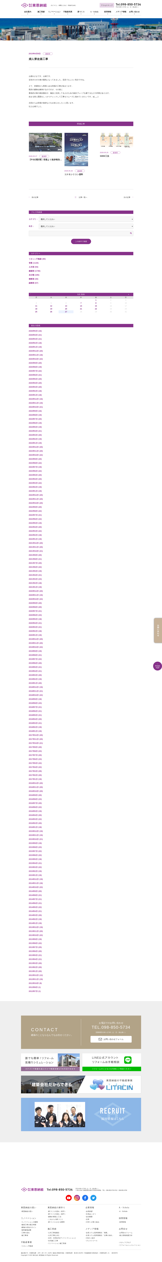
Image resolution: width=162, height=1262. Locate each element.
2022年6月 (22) (35, 519)
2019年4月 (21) (35, 671)
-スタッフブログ (125, 1242)
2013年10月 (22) (36, 935)
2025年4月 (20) (35, 383)
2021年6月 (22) (35, 567)
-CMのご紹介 (90, 1238)
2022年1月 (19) (35, 539)
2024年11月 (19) (36, 403)
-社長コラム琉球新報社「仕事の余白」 (100, 1235)
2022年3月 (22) (35, 531)
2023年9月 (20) (35, 459)
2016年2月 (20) (35, 823)
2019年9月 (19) (35, 651)
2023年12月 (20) (36, 447)
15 (96, 306)
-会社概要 (89, 1217)
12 (51, 306)
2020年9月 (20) (35, 603)
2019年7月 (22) (35, 659)
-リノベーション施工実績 (57, 1243)
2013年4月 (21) (35, 959)
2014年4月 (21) (35, 911)
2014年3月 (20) (35, 915)
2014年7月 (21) (35, 899)
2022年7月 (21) (35, 515)
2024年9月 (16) (35, 411)
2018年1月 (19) (35, 731)
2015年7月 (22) (35, 851)
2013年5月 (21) (35, 955)
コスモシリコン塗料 (73, 174)
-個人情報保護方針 (126, 1235)
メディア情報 (121, 12)
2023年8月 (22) (35, 463)
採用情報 (107, 12)
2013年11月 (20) (36, 931)
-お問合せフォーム (126, 1233)
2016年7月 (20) (35, 803)
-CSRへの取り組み (92, 1222)
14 (81, 306)
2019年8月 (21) (35, 655)
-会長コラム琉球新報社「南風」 (97, 1233)
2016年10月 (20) (36, 791)
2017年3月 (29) (35, 771)
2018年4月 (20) (35, 719)
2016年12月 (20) (36, 783)
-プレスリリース (92, 1241)
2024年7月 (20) (35, 419)
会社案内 (27, 12)
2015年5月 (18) (35, 859)
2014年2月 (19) (35, 919)
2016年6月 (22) (35, 807)
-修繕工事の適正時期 (28, 1225)
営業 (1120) (34, 263)
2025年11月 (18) (36, 355)
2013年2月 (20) (35, 967)
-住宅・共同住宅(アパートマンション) (62, 1238)
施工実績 (41, 12)
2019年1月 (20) (35, 683)
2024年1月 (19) (35, 443)
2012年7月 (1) (35, 991)
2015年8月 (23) (35, 847)
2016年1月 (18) (35, 827)
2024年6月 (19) (35, 423)
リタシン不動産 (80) (37, 259)
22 (96, 309)
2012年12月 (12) (36, 975)
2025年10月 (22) (36, 359)
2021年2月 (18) (35, 583)
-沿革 (87, 1219)
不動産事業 (26, 1242)
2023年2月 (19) (35, 487)
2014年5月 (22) (35, 907)
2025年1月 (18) (35, 395)
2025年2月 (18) (35, 391)
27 (66, 312)
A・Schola (94, 12)
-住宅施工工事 (53, 1241)
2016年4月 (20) (35, 815)
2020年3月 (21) (35, 627)
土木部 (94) (33, 267)
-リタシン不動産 (27, 1246)
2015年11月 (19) (36, 835)
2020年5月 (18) (35, 619)
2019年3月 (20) (35, 675)
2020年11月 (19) (36, 595)
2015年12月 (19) (36, 831)
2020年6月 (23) (35, 615)
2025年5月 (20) (35, 379)
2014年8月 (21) (35, 895)
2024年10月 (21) (36, 407)
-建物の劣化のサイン (28, 1227)
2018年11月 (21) (36, 691)
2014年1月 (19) (35, 923)
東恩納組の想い (28, 1207)
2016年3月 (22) (35, 819)
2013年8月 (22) (35, 943)
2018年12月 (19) (36, 687)
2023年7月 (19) (35, 467)
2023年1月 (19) (35, 491)
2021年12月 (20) (36, 543)
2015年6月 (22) (35, 855)
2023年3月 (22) (35, 483)
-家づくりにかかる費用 (56, 1222)
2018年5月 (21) (35, 715)
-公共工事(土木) (53, 1235)
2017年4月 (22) (35, 767)
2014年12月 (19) (36, 879)
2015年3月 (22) (35, 867)
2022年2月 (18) (35, 535)
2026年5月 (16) (35, 331)
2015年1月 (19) (35, 875)
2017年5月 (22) (35, 763)
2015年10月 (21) (36, 839)
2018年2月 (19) (35, 727)
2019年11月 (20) (36, 643)
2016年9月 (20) (35, 795)
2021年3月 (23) (35, 579)
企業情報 (90, 1207)
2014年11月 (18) (36, 883)
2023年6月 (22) (35, 471)
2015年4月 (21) (35, 863)
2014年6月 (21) (35, 903)
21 (81, 309)
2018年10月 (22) (36, 695)
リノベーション (54, 12)
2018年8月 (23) (35, 703)
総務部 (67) (33, 283)
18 (36, 309)
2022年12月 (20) (36, 495)
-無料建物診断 (26, 1230)
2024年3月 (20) (35, 435)
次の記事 (127, 197)
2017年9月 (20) (35, 747)
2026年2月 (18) (35, 343)
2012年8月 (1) (35, 987)
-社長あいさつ (91, 1214)
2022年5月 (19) (35, 523)
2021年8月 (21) (35, 559)
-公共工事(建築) (53, 1233)
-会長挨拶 (89, 1211)
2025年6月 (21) (35, 375)
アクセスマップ (107, 5)
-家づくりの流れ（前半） (57, 1211)
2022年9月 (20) (35, 507)
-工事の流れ (25, 1233)
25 (36, 312)
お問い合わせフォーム (111, 1039)
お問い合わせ (134, 12)
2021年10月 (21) (36, 551)
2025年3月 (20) (35, 387)
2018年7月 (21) (35, 707)
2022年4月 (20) (35, 527)
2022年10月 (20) (36, 503)
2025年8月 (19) (35, 367)
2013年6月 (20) (35, 951)
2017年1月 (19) (35, 779)
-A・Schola (123, 1211)
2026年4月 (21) (35, 335)
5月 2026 (81, 294)
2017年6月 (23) (35, 759)
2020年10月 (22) (36, 599)
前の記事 (35, 197)
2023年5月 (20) (35, 475)
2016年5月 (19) (35, 811)
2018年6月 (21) (35, 711)
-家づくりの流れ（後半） (57, 1214)
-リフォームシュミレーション (130, 1245)
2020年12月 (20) (36, 591)
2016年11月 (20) (36, 787)
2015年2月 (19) (35, 871)
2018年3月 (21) (35, 723)
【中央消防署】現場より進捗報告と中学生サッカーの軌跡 (56, 160)
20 (66, 309)
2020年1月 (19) (35, 635)
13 (66, 306)
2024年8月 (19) (35, 415)
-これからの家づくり (55, 1219)
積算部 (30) (33, 279)
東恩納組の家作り (56, 1207)
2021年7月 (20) (35, 563)
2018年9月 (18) (35, 699)
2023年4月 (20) (35, 479)
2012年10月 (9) (35, 983)
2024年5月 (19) (35, 427)
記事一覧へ (83, 197)
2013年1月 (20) (35, 971)
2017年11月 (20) (36, 739)
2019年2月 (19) (35, 679)
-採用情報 (122, 1222)
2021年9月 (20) (35, 555)
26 (51, 312)
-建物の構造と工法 (54, 1217)
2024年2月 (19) (35, 439)
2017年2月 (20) (35, 775)
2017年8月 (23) (35, 751)
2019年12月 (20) (36, 639)
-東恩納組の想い (27, 1211)
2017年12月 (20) (36, 735)
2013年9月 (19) (35, 939)
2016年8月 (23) (35, 799)
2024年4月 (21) (35, 431)
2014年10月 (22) (36, 887)
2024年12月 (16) (36, 399)
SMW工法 (104, 156)
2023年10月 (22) (36, 455)
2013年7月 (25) (35, 947)
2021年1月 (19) (35, 587)
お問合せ (123, 1229)
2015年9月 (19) (35, 843)
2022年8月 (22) (35, 511)
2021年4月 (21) (35, 575)
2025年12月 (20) (36, 351)
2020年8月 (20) (35, 607)
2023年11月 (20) (36, 451)
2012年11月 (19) (36, 979)
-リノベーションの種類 (29, 1222)
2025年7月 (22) (35, 371)
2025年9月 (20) (35, 363)
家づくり (81, 12)
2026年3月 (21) (35, 339)
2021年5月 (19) (35, 571)
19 (51, 309)
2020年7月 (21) (35, 611)
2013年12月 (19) (36, 927)
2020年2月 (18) (35, 631)
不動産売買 (67, 12)
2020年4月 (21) (35, 623)
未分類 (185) (34, 275)
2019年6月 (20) (35, 663)
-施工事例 (24, 1235)
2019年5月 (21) (35, 667)
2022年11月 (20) (36, 499)
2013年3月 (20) (35, 963)
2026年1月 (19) (35, 347)
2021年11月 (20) (36, 547)
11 (36, 306)
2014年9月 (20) (35, 891)
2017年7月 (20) (35, 755)
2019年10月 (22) (36, 647)
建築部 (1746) (34, 271)
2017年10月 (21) (36, 743)
